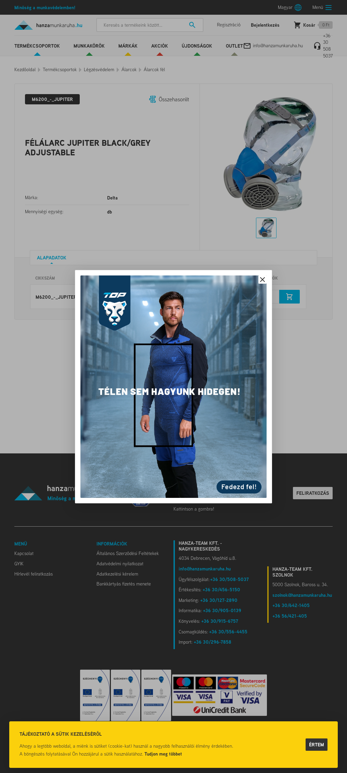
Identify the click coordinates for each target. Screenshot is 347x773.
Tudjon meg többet (163, 753)
